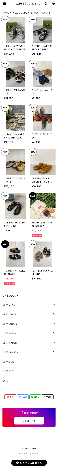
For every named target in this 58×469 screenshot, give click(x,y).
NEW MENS (8, 305)
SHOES (35, 12)
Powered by (29, 453)
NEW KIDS (8, 362)
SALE (5, 381)
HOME (5, 12)
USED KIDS (8, 371)
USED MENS (9, 333)
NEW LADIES (9, 314)
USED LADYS (9, 343)
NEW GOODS (20, 12)
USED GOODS (10, 352)
